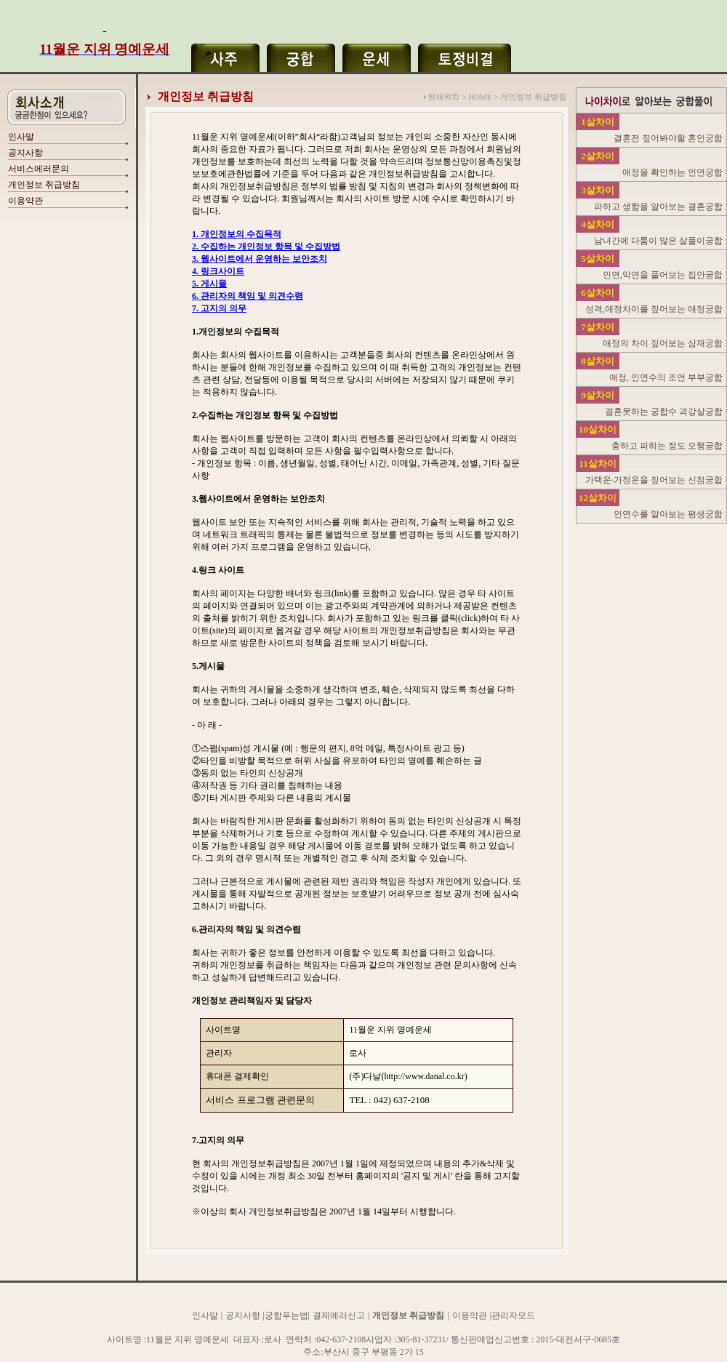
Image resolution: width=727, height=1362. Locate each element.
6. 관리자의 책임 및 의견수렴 (247, 296)
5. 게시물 (209, 284)
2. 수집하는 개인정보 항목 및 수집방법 (266, 246)
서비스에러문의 (38, 169)
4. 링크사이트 (218, 271)
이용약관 (25, 201)
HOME (479, 96)
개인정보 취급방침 (44, 185)
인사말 (21, 137)
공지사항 (25, 153)
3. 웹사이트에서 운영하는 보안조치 (259, 259)
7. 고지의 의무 (219, 308)
